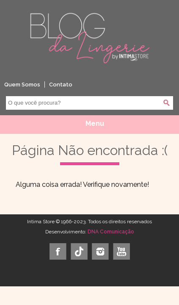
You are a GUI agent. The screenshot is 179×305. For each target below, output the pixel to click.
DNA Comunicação (111, 232)
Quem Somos (22, 84)
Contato (60, 84)
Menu (94, 123)
